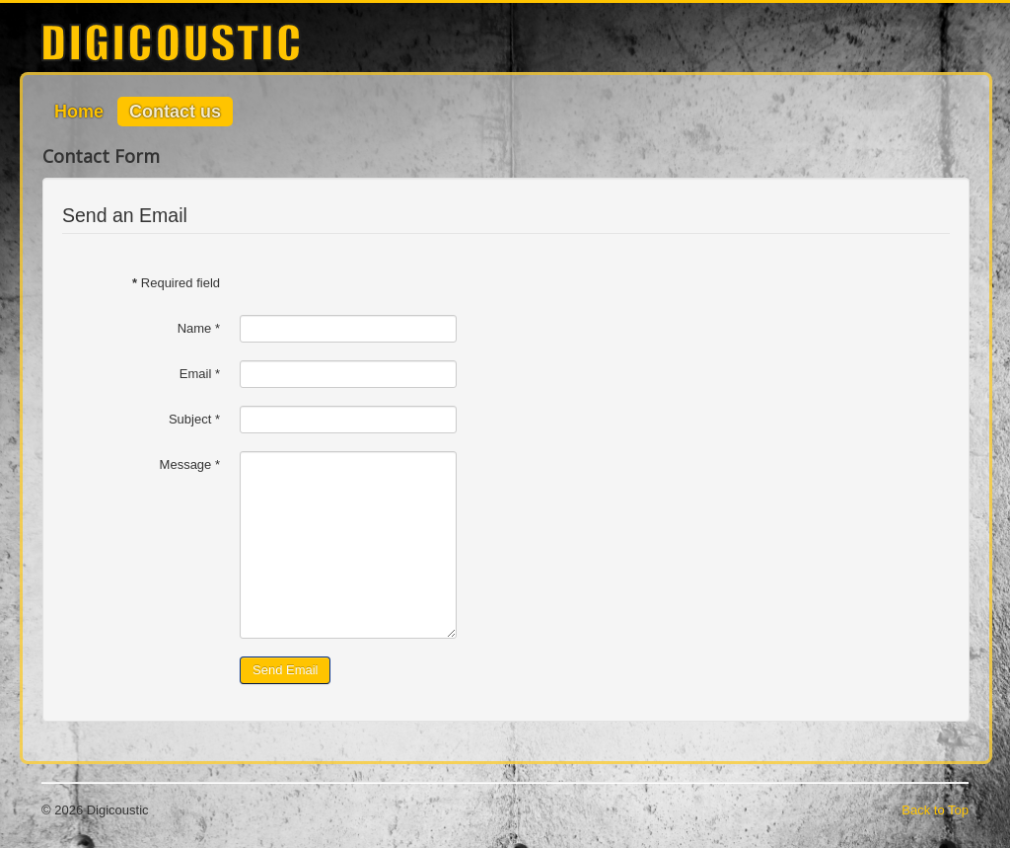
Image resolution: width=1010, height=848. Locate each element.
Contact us (175, 111)
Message (190, 464)
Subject (194, 419)
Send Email (285, 669)
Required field (176, 282)
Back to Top (935, 810)
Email (200, 373)
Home (79, 111)
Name (199, 328)
